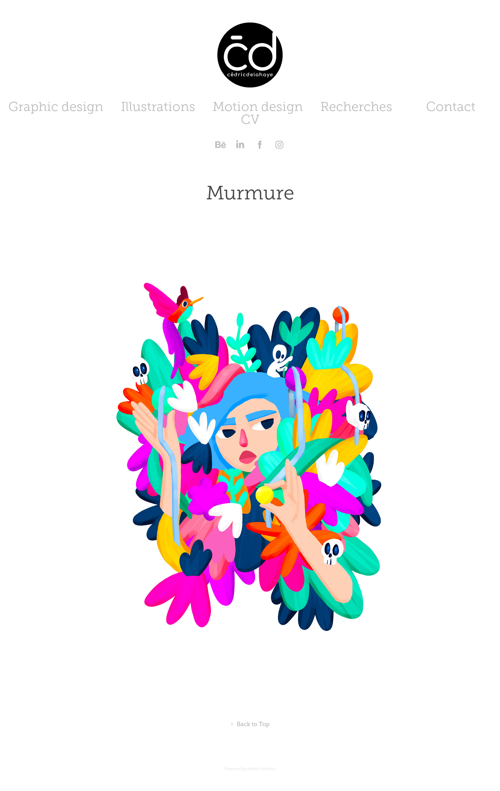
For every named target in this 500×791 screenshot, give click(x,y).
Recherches (356, 106)
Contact (451, 106)
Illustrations (158, 106)
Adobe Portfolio (261, 769)
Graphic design (55, 106)
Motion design (258, 106)
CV (250, 119)
